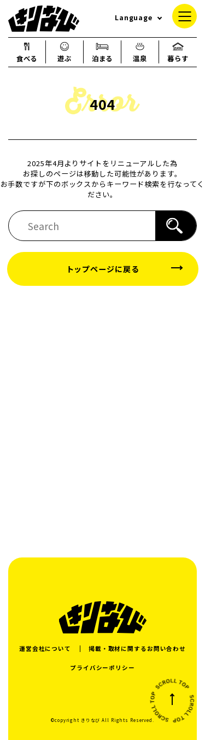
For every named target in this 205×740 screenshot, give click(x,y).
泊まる (102, 51)
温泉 (140, 51)
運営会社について (45, 648)
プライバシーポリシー (102, 667)
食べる (27, 51)
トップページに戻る (102, 268)
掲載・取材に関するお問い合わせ (137, 648)
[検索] (175, 225)
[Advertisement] (102, 421)
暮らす (178, 51)
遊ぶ (64, 51)
